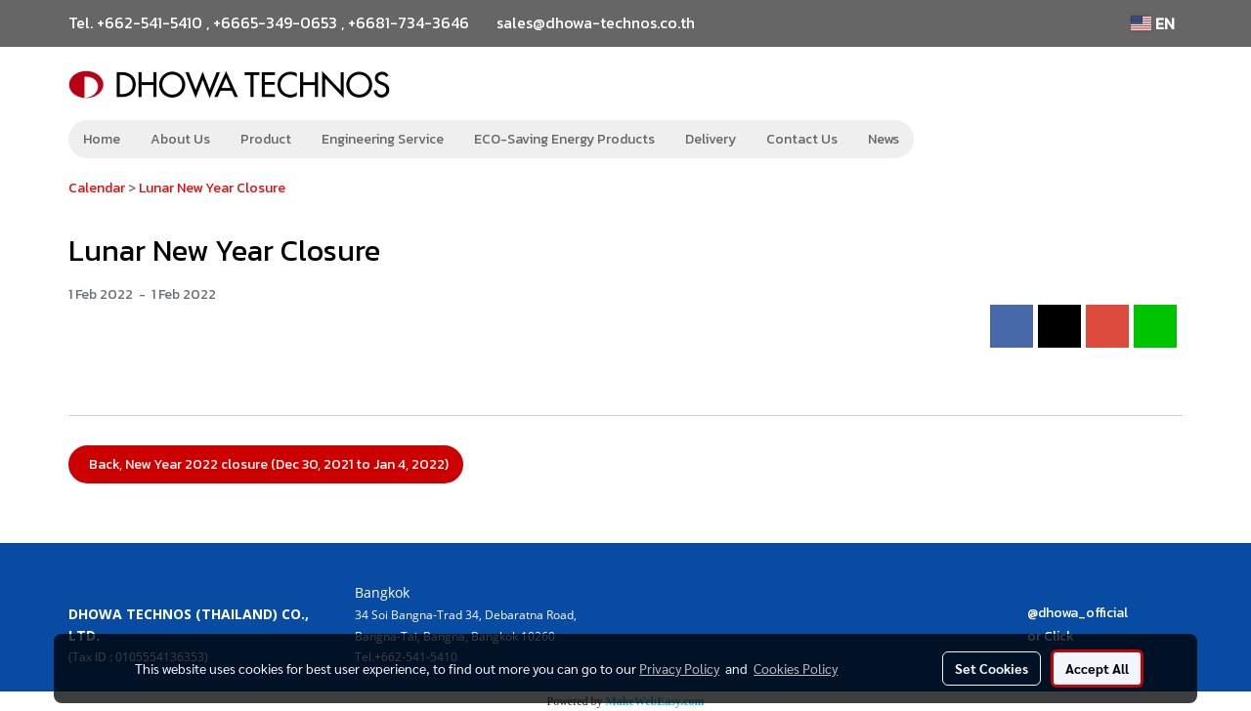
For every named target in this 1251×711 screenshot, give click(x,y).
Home (101, 139)
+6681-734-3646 (408, 22)
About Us (180, 139)
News (883, 139)
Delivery (710, 139)
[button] (943, 139)
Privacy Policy (679, 668)
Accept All (1097, 668)
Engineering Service (383, 139)
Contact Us (802, 139)
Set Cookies (991, 668)
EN (1153, 23)
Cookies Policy (796, 668)
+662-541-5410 (149, 22)
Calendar (96, 188)
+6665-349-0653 (275, 22)
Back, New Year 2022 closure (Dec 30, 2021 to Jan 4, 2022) (266, 464)
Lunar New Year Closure (212, 188)
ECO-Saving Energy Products (564, 139)
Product (265, 139)
